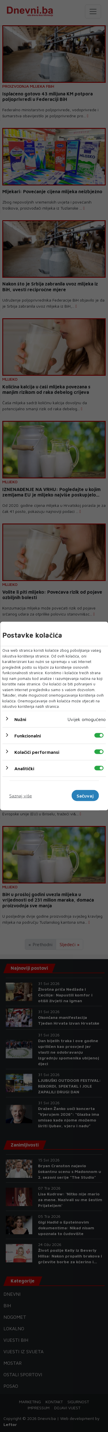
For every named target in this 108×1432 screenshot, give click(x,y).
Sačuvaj (85, 795)
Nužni (20, 719)
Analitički (24, 768)
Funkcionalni (27, 735)
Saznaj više (20, 795)
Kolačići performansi (36, 751)
